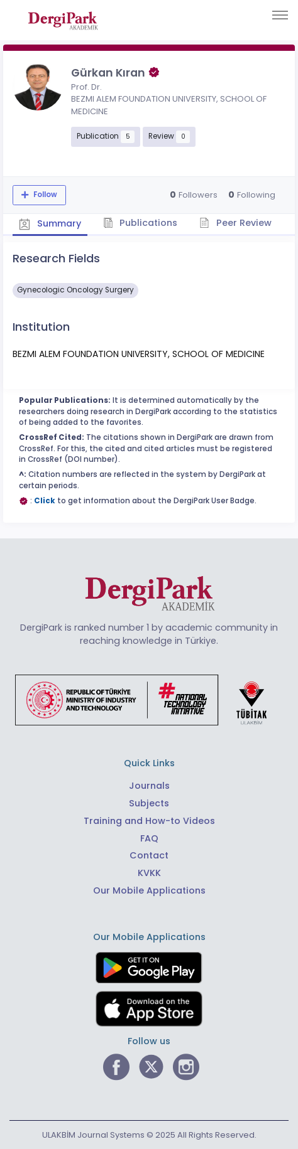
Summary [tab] (50, 223)
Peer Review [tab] (235, 222)
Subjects (149, 803)
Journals (149, 785)
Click (44, 501)
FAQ (149, 838)
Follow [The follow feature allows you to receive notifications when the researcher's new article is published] (44, 195)
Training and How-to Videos (149, 821)
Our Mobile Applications (149, 890)
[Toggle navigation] (280, 15)
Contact (149, 855)
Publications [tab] (140, 222)
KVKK (149, 873)
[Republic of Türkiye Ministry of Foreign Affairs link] (149, 699)
